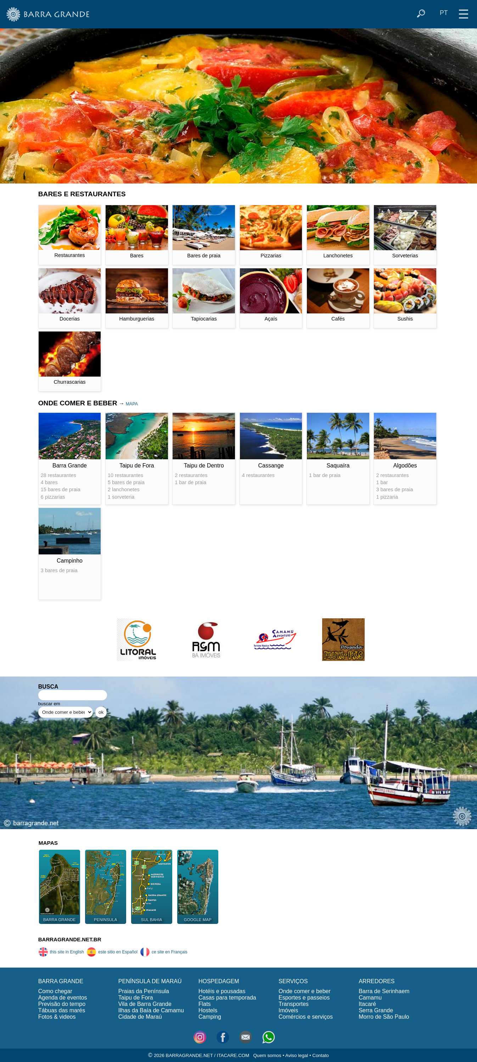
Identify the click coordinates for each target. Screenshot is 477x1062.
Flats (204, 1004)
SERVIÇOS (293, 981)
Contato (320, 1055)
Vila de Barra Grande (145, 1004)
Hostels (207, 1010)
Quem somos (267, 1055)
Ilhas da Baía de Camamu (151, 1010)
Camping (209, 1017)
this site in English (61, 951)
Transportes (294, 1004)
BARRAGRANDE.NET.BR (69, 939)
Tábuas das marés (61, 1010)
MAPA (132, 403)
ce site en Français (163, 951)
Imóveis (288, 1010)
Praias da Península (143, 991)
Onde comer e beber (305, 991)
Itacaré (367, 1004)
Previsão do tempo (61, 1004)
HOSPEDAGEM (218, 981)
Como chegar (55, 991)
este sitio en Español (112, 951)
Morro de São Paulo (384, 1017)
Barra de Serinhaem (384, 991)
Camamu (370, 998)
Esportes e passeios (304, 998)
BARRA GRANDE (60, 981)
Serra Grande (376, 1010)
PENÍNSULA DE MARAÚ (150, 981)
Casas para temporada (227, 998)
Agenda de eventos (62, 998)
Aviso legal (296, 1055)
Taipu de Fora (135, 998)
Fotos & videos (57, 1017)
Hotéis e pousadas (222, 991)
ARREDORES (376, 981)
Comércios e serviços (306, 1017)
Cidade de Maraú (140, 1017)
